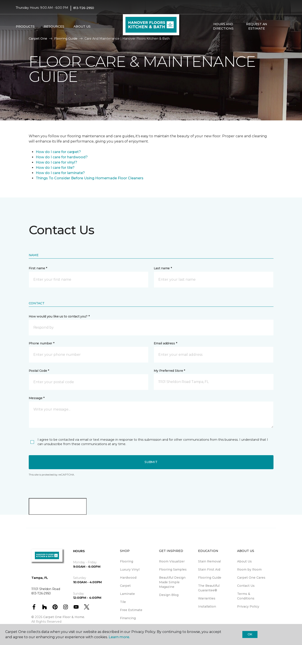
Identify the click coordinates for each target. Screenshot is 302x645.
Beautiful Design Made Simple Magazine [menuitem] (172, 582)
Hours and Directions (223, 26)
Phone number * (41, 343)
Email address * (165, 343)
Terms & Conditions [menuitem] (245, 596)
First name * (38, 268)
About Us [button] (82, 26)
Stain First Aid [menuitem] (209, 569)
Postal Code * (39, 370)
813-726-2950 (83, 8)
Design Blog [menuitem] (169, 595)
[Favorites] (282, 26)
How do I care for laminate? (60, 173)
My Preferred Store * (169, 370)
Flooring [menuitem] (126, 561)
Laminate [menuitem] (127, 594)
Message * (37, 398)
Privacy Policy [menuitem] (248, 606)
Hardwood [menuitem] (128, 578)
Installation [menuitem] (207, 606)
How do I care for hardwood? (62, 157)
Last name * (163, 268)
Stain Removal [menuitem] (209, 561)
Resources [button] (54, 26)
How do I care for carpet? (58, 152)
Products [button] (25, 26)
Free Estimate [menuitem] (131, 610)
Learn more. (119, 637)
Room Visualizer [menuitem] (172, 561)
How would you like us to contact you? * (59, 316)
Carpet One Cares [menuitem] (251, 578)
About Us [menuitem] (244, 561)
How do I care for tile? (55, 168)
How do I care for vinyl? (56, 162)
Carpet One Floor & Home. (64, 617)
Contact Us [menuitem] (246, 586)
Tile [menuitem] (123, 602)
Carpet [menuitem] (125, 586)
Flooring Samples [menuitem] (173, 569)
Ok (250, 634)
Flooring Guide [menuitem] (209, 578)
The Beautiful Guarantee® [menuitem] (209, 588)
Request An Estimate (256, 26)
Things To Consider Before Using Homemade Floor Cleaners (89, 178)
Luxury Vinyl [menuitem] (129, 569)
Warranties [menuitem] (206, 598)
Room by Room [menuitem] (249, 569)
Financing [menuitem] (128, 618)
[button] (276, 26)
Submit (151, 462)
